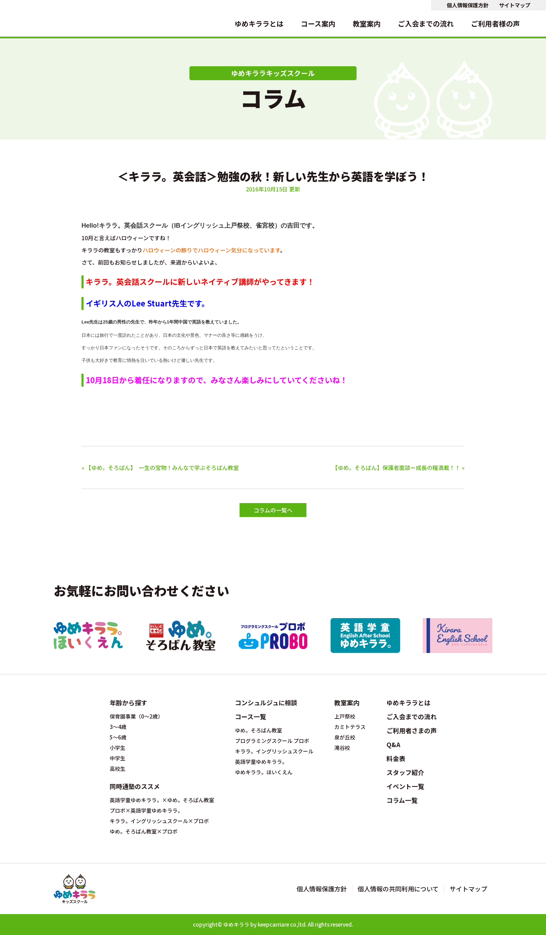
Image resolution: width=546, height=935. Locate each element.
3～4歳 (118, 726)
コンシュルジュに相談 (266, 702)
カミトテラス (350, 726)
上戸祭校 (344, 716)
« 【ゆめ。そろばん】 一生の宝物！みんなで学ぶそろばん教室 (160, 467)
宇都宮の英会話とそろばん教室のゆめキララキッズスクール (31, 18)
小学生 (117, 747)
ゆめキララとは (259, 23)
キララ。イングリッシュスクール (274, 751)
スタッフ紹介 (405, 772)
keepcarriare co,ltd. (282, 924)
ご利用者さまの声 (412, 730)
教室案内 (367, 23)
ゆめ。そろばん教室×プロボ (144, 831)
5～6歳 (118, 737)
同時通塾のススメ (135, 786)
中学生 (117, 758)
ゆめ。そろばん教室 (181, 635)
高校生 (117, 768)
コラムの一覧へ (273, 510)
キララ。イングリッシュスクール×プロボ (159, 821)
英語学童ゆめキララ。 (365, 635)
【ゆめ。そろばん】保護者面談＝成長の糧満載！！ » (398, 467)
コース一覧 (250, 716)
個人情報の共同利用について (398, 888)
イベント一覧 (405, 786)
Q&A (393, 744)
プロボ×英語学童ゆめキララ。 (146, 810)
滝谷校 (342, 747)
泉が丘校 (344, 737)
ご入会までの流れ (426, 23)
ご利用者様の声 (495, 23)
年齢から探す (128, 702)
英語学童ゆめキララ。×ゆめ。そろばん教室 (162, 800)
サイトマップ (514, 5)
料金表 (396, 758)
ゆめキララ (236, 924)
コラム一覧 (402, 800)
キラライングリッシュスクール (457, 635)
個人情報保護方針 (468, 5)
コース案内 (318, 23)
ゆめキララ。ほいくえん (88, 635)
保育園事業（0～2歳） (136, 716)
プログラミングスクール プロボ (273, 635)
